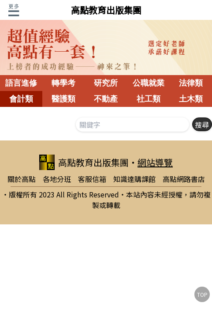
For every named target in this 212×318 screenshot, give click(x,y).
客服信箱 (92, 179)
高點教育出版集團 (106, 10)
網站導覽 (155, 162)
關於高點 (21, 179)
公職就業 (148, 83)
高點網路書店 (184, 179)
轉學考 (63, 83)
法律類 (191, 83)
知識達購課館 (134, 179)
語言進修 (21, 83)
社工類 (148, 99)
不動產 (106, 99)
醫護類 (63, 99)
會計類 (21, 99)
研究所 (106, 83)
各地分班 (57, 179)
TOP (202, 294)
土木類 (191, 99)
